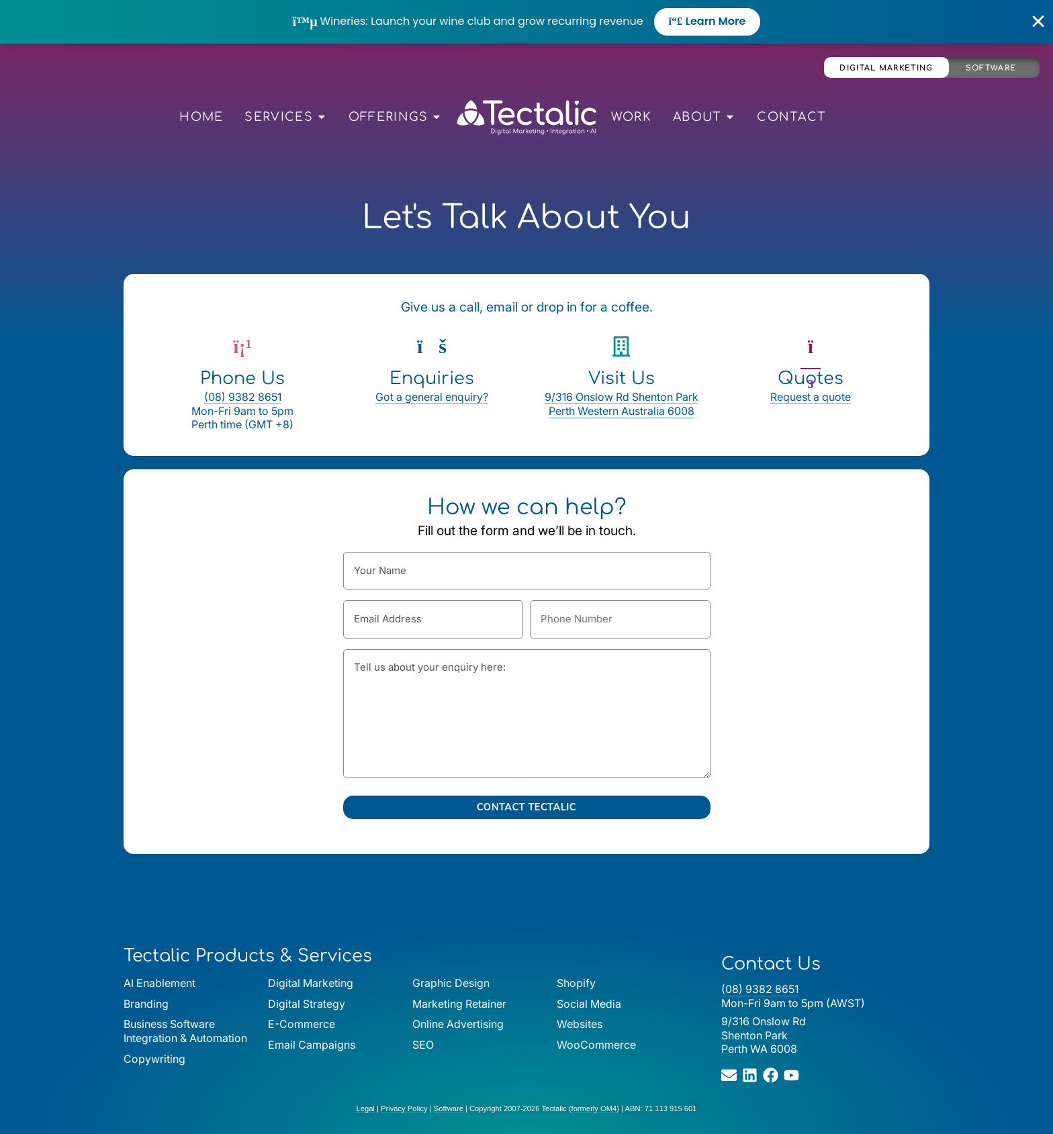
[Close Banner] (1038, 21)
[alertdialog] (526, 22)
